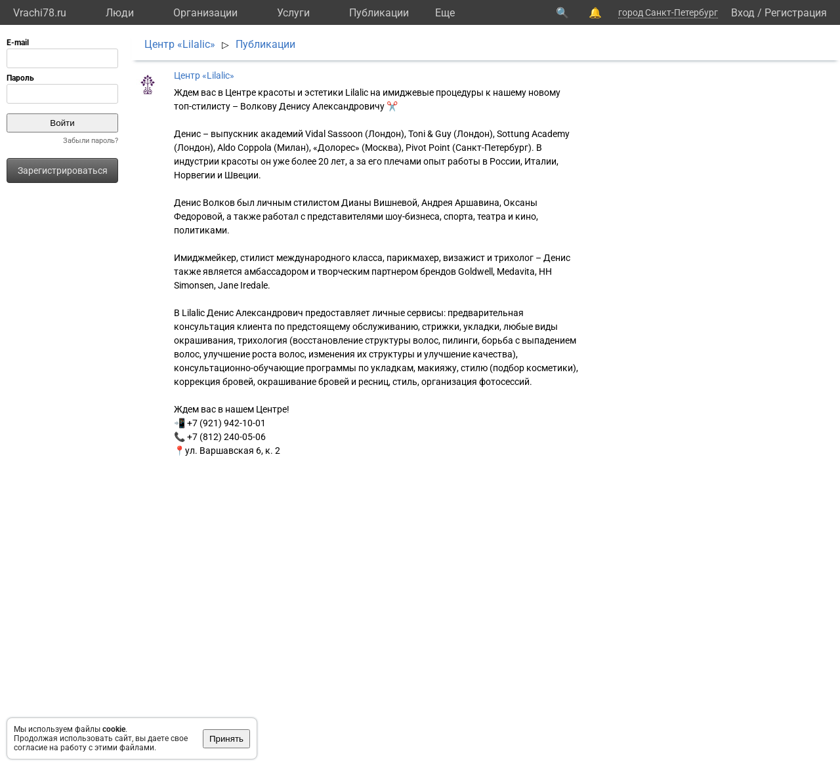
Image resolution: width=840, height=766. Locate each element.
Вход (743, 13)
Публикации (379, 13)
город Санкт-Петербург (668, 12)
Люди (120, 13)
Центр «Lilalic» (179, 44)
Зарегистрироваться (63, 170)
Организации (205, 13)
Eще (445, 13)
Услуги (293, 13)
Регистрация (796, 13)
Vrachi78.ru (39, 13)
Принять (226, 739)
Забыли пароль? (90, 140)
